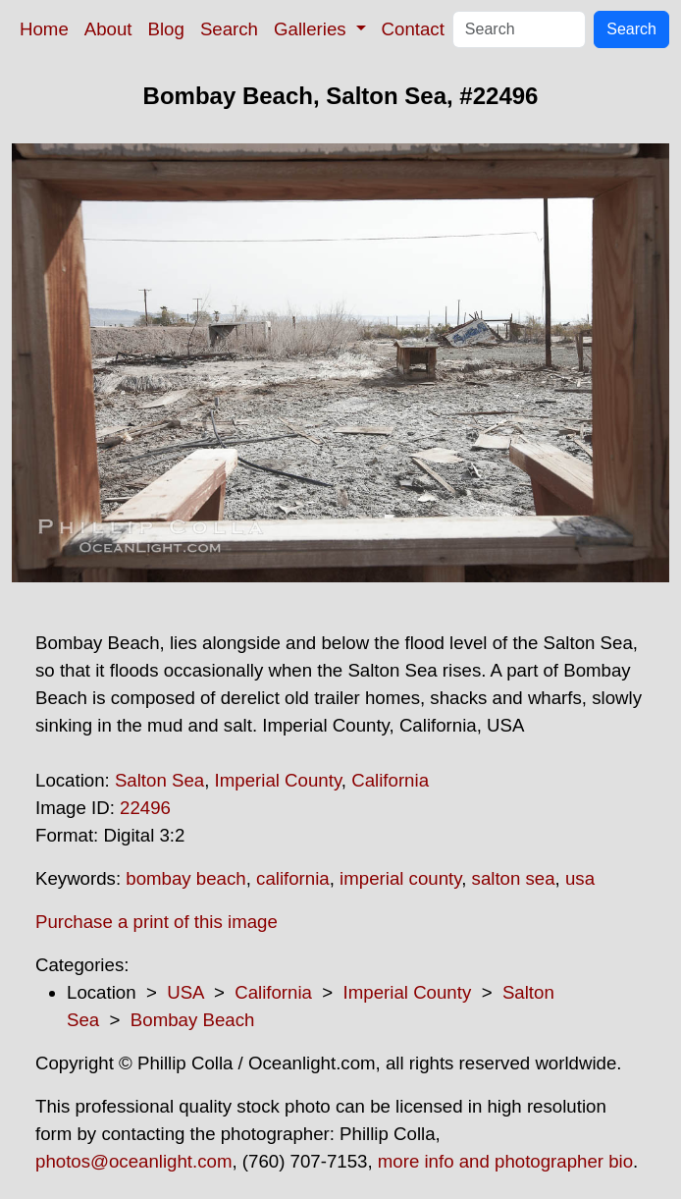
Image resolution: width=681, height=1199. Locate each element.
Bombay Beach (193, 1019)
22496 (145, 807)
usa (580, 878)
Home (44, 29)
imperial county (400, 878)
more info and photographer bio (505, 1161)
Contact (413, 29)
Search (229, 29)
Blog (166, 29)
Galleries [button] (312, 29)
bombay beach (185, 878)
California (390, 780)
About (108, 29)
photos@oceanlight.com (133, 1161)
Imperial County (278, 780)
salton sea (513, 878)
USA (185, 992)
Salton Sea (159, 780)
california (293, 878)
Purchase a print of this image (156, 921)
